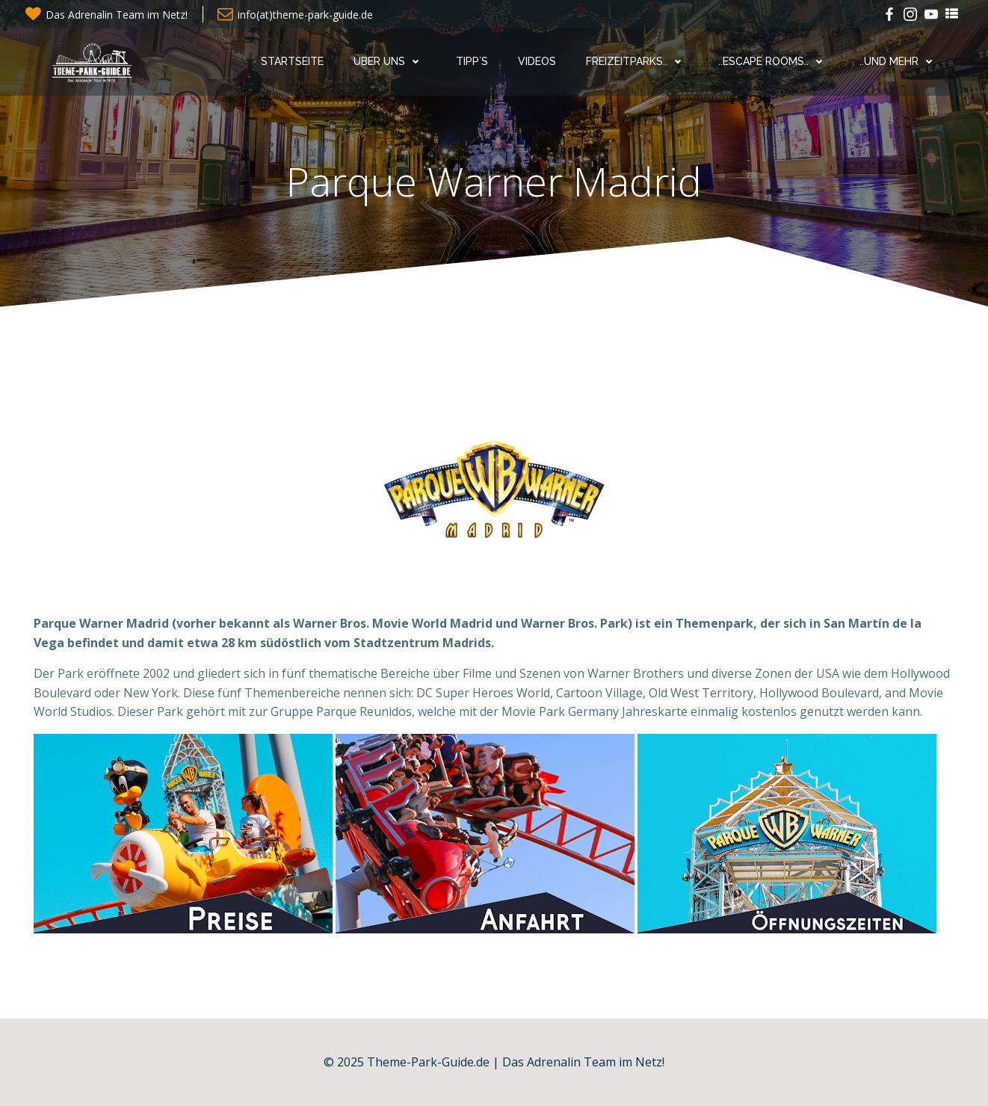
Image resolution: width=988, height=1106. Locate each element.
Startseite (292, 61)
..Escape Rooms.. (774, 61)
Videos (537, 61)
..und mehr (899, 61)
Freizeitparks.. (637, 61)
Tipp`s (472, 61)
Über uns (389, 61)
